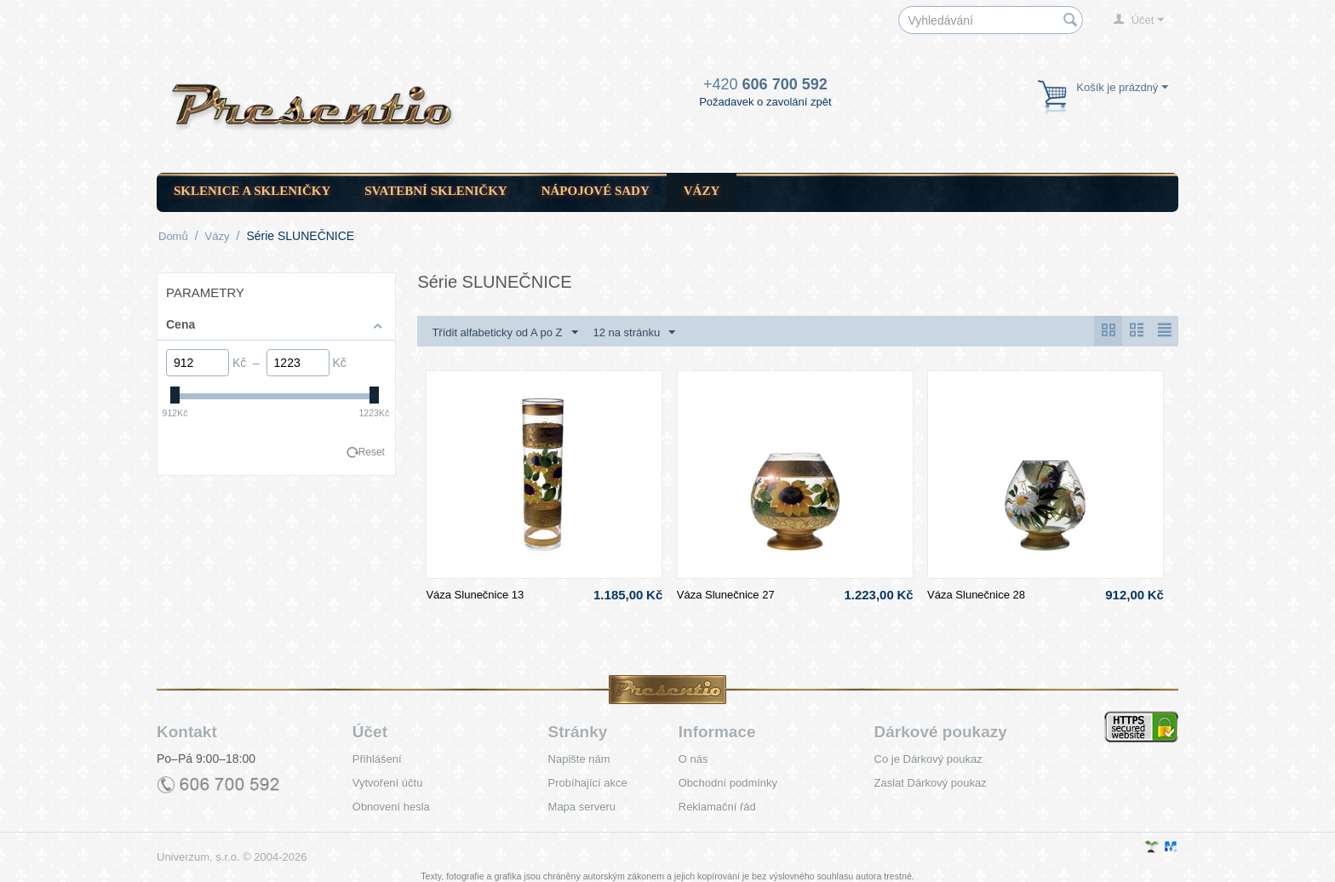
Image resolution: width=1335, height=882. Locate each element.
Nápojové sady (595, 191)
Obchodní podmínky (728, 782)
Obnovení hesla (391, 806)
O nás (693, 759)
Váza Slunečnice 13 (475, 594)
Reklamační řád (717, 806)
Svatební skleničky (435, 191)
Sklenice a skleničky (252, 191)
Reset (371, 452)
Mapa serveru (582, 806)
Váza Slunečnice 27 (726, 594)
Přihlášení (377, 759)
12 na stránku (634, 332)
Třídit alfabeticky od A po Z (504, 332)
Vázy (702, 191)
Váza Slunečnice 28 (976, 594)
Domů (173, 236)
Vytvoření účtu (387, 782)
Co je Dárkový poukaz (928, 759)
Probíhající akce (587, 782)
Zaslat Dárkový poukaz (930, 782)
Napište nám (579, 759)
